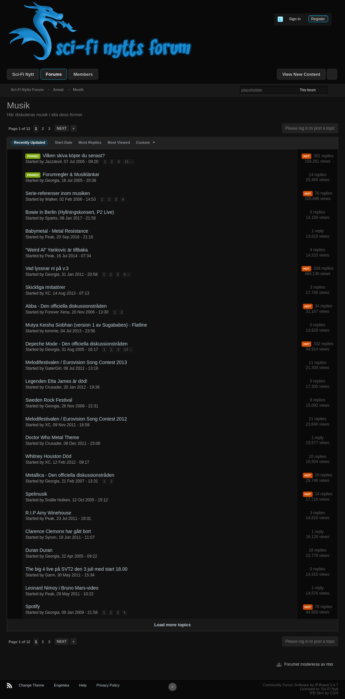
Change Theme (31, 685)
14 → (128, 350)
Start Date (63, 142)
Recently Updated (29, 142)
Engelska (61, 685)
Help (83, 685)
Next (61, 128)
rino (329, 664)
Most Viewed (118, 142)
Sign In (295, 19)
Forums (54, 74)
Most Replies (90, 142)
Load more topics (172, 624)
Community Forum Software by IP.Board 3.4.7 (300, 685)
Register (318, 19)
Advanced (331, 90)
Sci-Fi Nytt (23, 74)
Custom (146, 142)
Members (83, 74)
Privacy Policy (107, 685)
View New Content (301, 74)
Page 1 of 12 (19, 129)
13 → (129, 162)
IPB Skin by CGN (324, 693)
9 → (127, 274)
